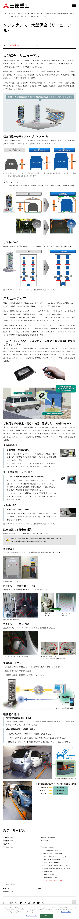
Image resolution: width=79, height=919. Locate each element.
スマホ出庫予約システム (50, 877)
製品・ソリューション (16, 13)
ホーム (5, 13)
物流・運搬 (44, 841)
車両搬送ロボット (49, 871)
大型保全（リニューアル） (19, 45)
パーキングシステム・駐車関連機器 (56, 13)
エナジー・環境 (8, 838)
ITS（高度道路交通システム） (50, 850)
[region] (39, 912)
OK (46, 916)
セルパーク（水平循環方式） (52, 863)
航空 (39, 888)
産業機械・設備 (8, 841)
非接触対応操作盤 (49, 874)
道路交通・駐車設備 (47, 847)
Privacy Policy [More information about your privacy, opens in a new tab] (66, 912)
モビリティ (40, 13)
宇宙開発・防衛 (8, 892)
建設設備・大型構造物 (48, 838)
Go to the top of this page (73, 902)
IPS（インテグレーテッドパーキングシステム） (57, 868)
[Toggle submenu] (4, 847)
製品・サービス (30, 13)
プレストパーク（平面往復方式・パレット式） (57, 865)
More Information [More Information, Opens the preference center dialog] (31, 916)
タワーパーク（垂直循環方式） (52, 860)
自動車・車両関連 (10, 884)
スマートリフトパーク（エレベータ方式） (55, 857)
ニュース (36, 45)
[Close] (75, 908)
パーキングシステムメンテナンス (53, 880)
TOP (5, 45)
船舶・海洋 (6, 888)
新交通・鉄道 (9, 847)
